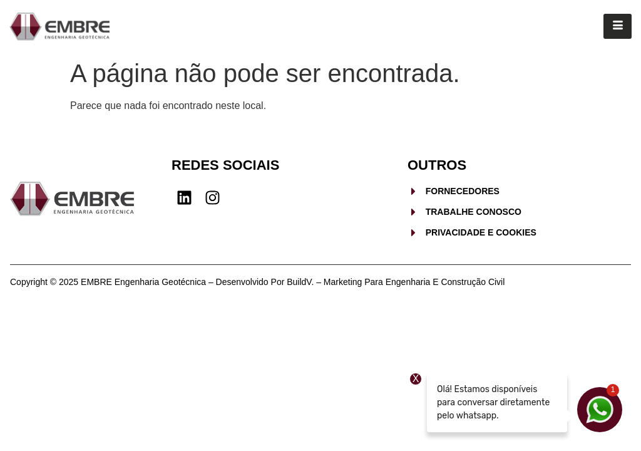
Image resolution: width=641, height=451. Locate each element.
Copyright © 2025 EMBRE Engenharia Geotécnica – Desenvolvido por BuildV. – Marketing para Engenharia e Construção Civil (257, 282)
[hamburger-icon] (617, 26)
